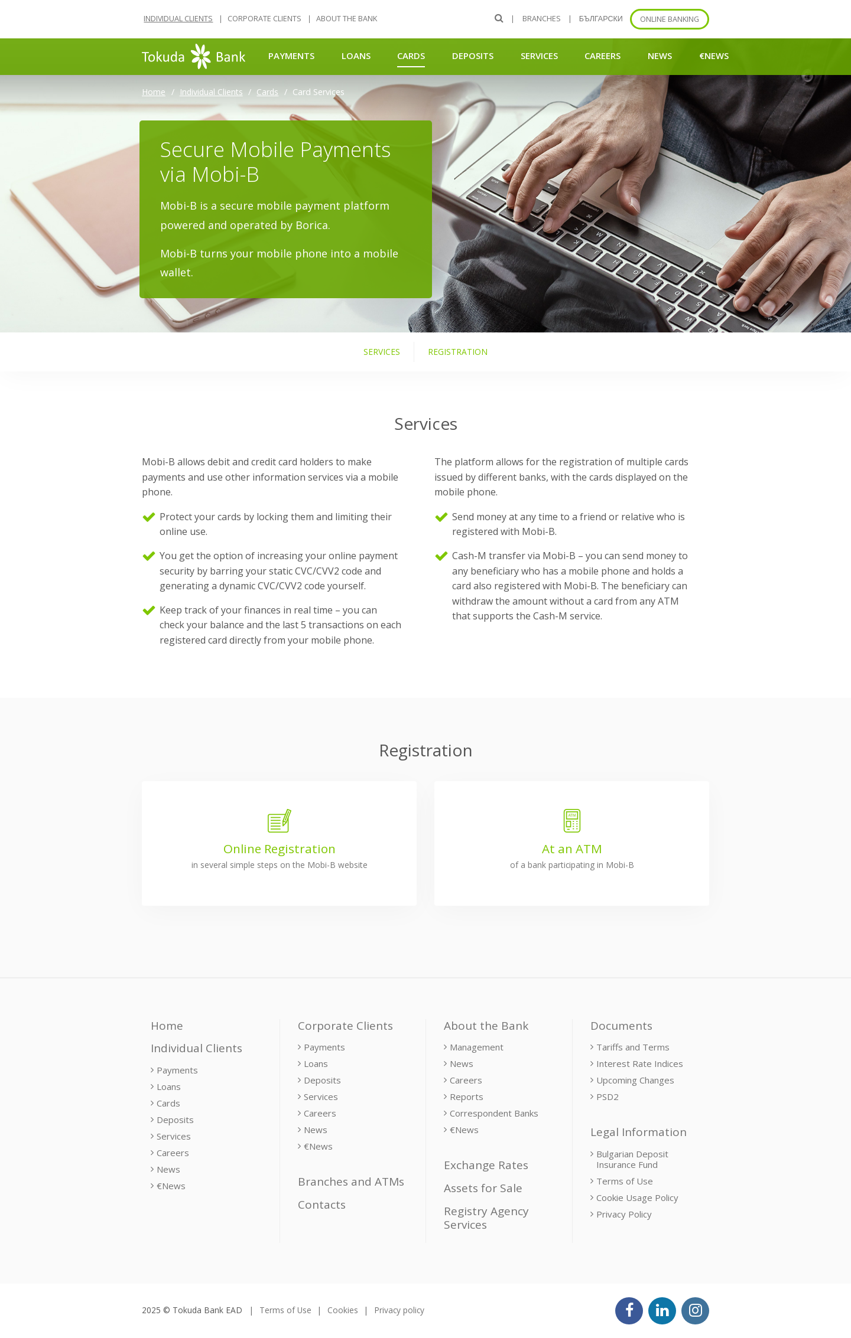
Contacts (322, 1204)
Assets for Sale (483, 1188)
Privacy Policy (624, 1214)
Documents (621, 1025)
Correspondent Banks (494, 1113)
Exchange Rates (486, 1165)
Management (477, 1047)
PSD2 (607, 1096)
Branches (541, 19)
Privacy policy (399, 1310)
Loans (356, 55)
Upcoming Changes (635, 1080)
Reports (466, 1096)
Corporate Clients (264, 19)
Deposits (472, 55)
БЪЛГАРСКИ (601, 19)
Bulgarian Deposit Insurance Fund (632, 1159)
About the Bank (346, 19)
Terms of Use (624, 1181)
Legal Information (638, 1132)
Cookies (342, 1310)
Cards (411, 55)
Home (153, 91)
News (660, 55)
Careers (602, 55)
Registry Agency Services (486, 1217)
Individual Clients (178, 19)
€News (714, 55)
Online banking (669, 19)
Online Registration (279, 848)
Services (539, 55)
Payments (291, 55)
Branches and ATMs (351, 1181)
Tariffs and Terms (633, 1047)
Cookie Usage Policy (637, 1197)
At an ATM (572, 848)
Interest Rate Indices (639, 1063)
